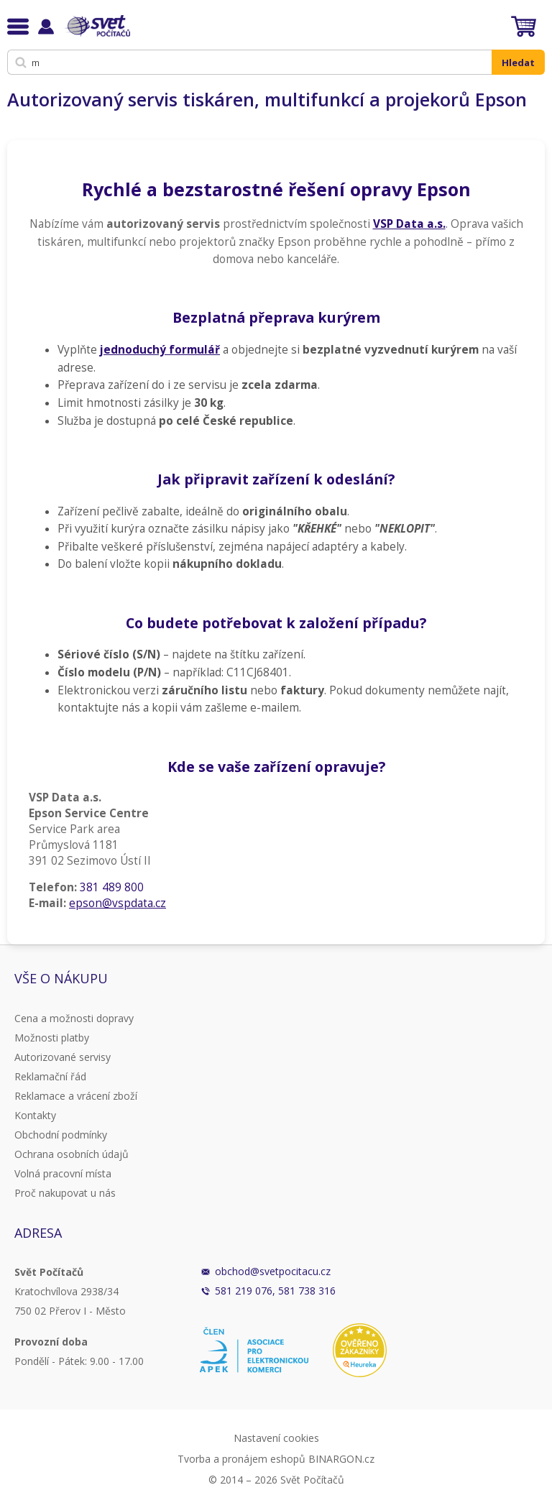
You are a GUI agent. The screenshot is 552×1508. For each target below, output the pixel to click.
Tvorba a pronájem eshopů (241, 1459)
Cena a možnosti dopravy (74, 1018)
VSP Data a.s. (409, 223)
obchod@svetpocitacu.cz (273, 1271)
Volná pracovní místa (62, 1173)
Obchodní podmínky (60, 1134)
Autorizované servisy (62, 1057)
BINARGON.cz (341, 1459)
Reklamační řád (50, 1076)
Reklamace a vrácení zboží (75, 1096)
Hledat (518, 62)
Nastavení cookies (276, 1438)
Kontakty (35, 1115)
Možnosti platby (51, 1037)
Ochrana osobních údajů (71, 1154)
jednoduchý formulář (160, 349)
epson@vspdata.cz (117, 903)
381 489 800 (112, 887)
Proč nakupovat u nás (65, 1193)
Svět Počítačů (96, 26)
